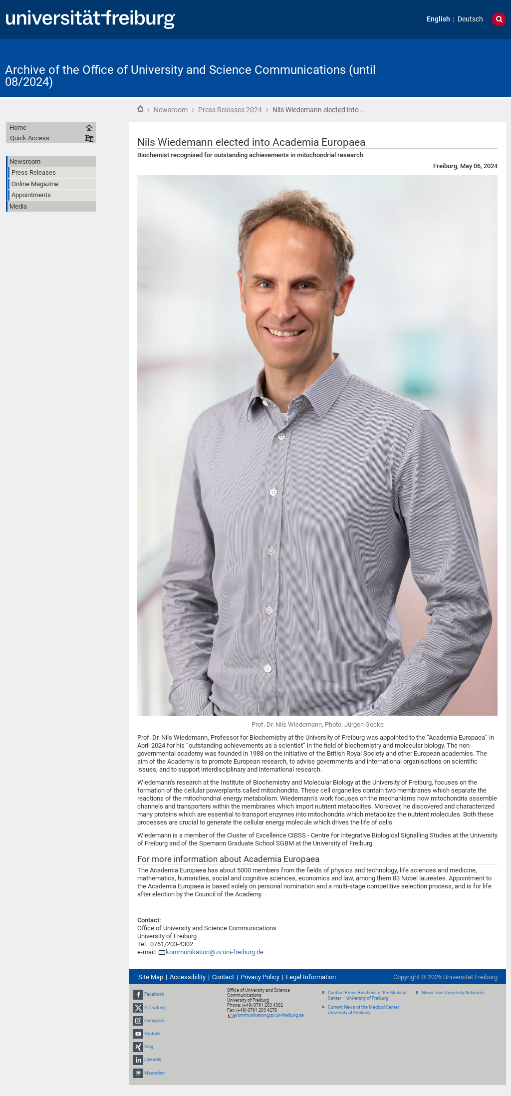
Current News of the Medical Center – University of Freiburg (365, 1010)
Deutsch (470, 19)
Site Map (150, 977)
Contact (223, 977)
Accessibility (188, 977)
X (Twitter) (154, 1007)
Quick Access (29, 138)
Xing (148, 1046)
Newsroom (171, 110)
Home (140, 108)
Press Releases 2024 (230, 110)
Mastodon (154, 1073)
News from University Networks (453, 992)
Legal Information (311, 977)
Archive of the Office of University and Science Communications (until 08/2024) (190, 76)
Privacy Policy (260, 977)
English (438, 19)
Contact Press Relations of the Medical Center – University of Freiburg (367, 995)
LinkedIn (152, 1060)
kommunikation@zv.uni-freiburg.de (214, 952)
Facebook (154, 994)
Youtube (152, 1033)
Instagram (154, 1020)
